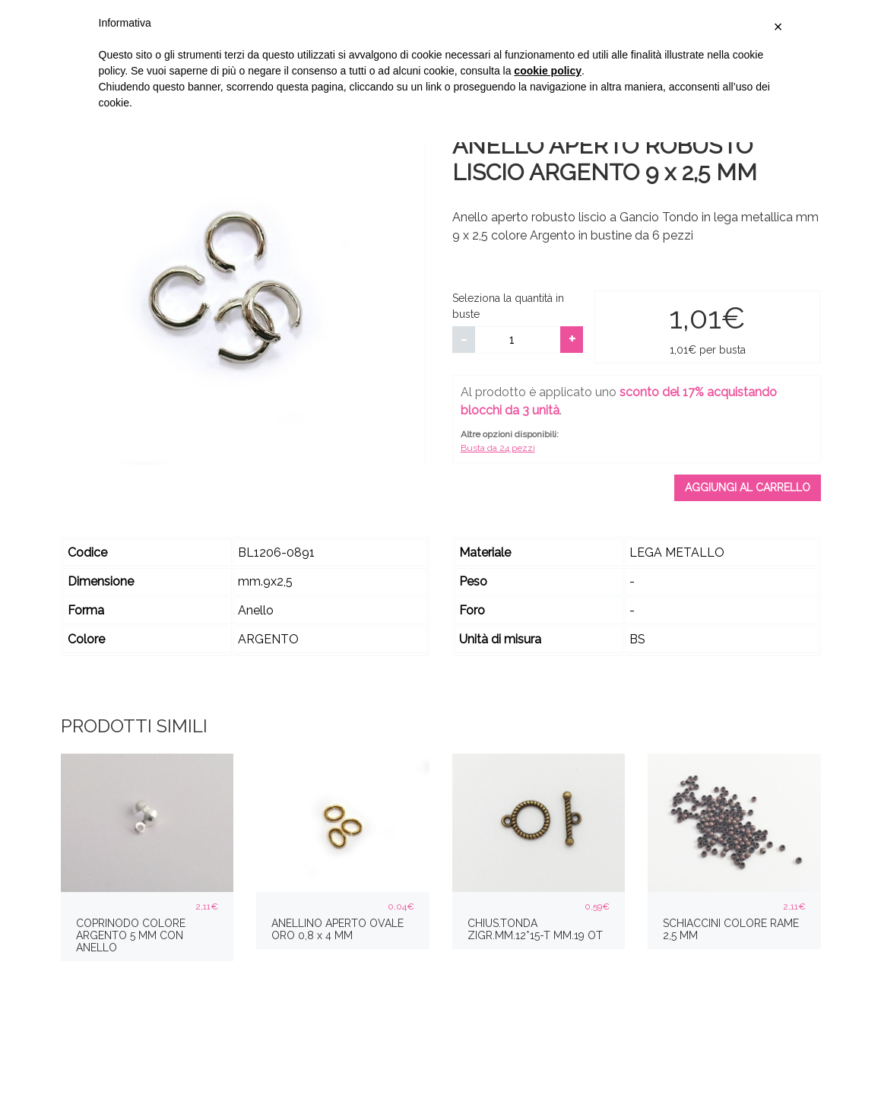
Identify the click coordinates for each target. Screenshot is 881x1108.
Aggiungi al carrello (747, 487)
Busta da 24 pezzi (498, 448)
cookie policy (548, 71)
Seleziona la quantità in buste (508, 306)
